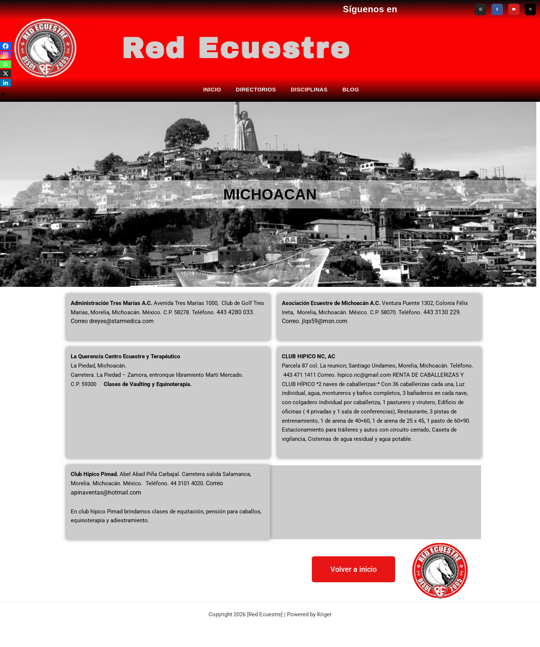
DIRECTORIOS (256, 89)
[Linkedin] (5, 83)
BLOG (351, 89)
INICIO (212, 89)
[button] (185, 89)
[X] (5, 73)
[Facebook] (5, 46)
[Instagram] (5, 55)
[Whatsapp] (5, 64)
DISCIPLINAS (309, 89)
